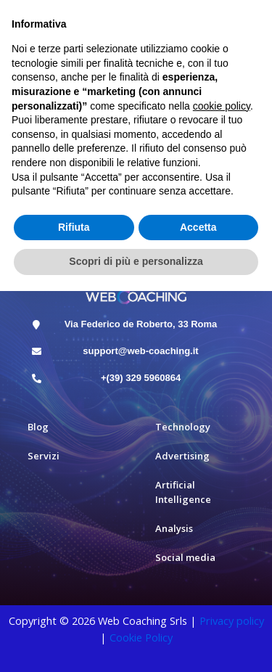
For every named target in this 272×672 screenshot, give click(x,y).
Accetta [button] (198, 227)
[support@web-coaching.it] (36, 351)
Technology (182, 426)
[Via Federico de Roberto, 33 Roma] (36, 324)
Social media (185, 557)
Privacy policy (231, 620)
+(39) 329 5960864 (141, 377)
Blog (38, 426)
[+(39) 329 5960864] (36, 378)
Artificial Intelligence (183, 492)
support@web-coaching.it (140, 350)
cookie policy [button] (221, 106)
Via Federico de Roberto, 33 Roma (141, 324)
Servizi (43, 455)
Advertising (182, 455)
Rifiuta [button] (74, 227)
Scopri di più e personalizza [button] (135, 261)
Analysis (174, 528)
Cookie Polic (139, 637)
